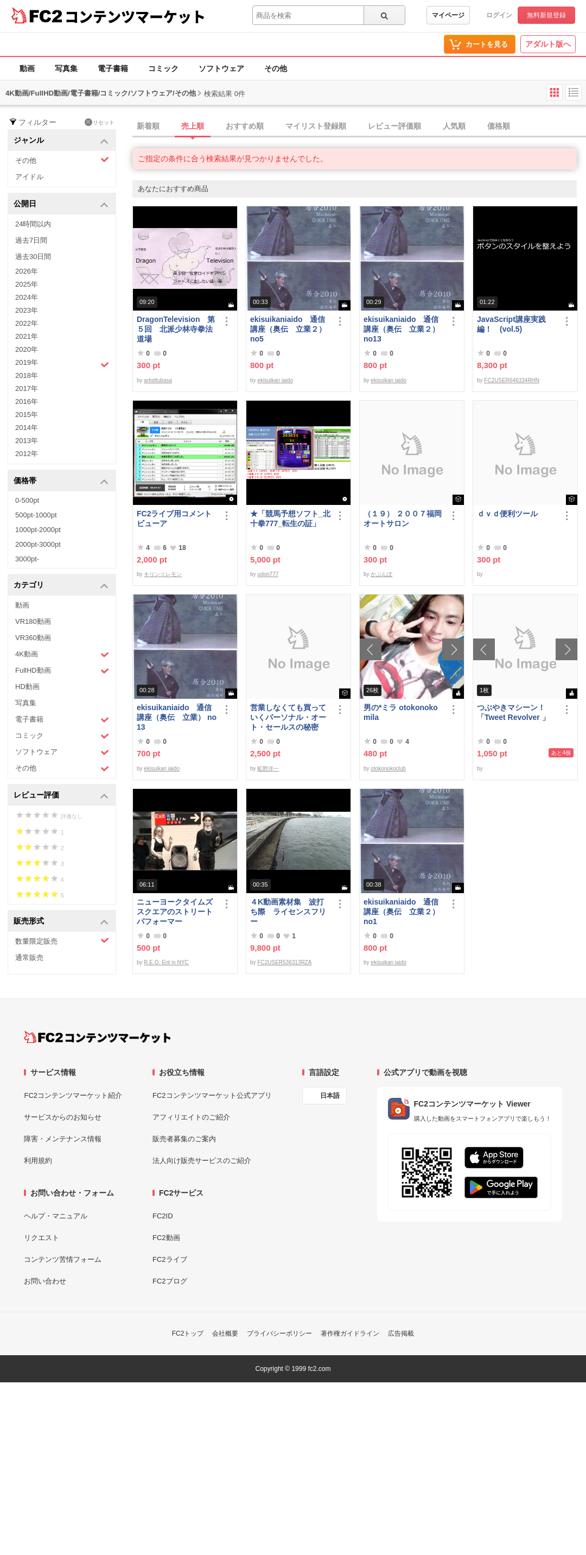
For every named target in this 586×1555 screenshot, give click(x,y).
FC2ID (162, 1216)
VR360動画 (33, 638)
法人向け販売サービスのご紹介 (201, 1160)
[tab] (359, 126)
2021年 (26, 336)
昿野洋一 (268, 769)
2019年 (62, 363)
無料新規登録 (546, 15)
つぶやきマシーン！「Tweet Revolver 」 (513, 712)
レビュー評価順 (394, 126)
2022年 (26, 323)
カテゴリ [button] (61, 585)
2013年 (26, 441)
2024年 (26, 297)
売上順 (192, 126)
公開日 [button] (61, 204)
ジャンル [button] (61, 141)
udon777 (267, 574)
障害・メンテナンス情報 (62, 1139)
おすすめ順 (245, 126)
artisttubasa (158, 380)
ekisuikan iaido (275, 380)
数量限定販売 (62, 940)
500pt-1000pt (36, 515)
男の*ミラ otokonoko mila (401, 712)
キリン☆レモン (163, 574)
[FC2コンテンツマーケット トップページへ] (97, 1037)
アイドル (29, 177)
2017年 (26, 388)
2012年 (26, 454)
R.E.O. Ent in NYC (166, 962)
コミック (163, 68)
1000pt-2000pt (38, 530)
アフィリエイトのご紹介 (191, 1117)
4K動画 (62, 654)
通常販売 (29, 957)
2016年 (26, 401)
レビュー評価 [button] (61, 796)
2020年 (26, 349)
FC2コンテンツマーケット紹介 (73, 1095)
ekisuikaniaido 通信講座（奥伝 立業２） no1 (402, 911)
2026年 (26, 271)
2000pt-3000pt (38, 544)
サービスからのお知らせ (62, 1117)
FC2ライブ (169, 1259)
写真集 (66, 68)
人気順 (454, 126)
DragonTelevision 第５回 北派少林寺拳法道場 (176, 329)
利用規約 (38, 1160)
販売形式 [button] (61, 921)
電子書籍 (113, 68)
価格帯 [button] (61, 481)
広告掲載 (401, 1333)
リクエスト (41, 1238)
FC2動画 (166, 1238)
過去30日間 (33, 256)
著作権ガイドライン (350, 1333)
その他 (275, 68)
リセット (99, 122)
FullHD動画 (62, 670)
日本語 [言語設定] (330, 1095)
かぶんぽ (381, 574)
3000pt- (27, 559)
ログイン (499, 15)
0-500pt (27, 500)
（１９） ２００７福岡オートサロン (403, 518)
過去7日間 (31, 240)
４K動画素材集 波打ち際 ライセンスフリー (288, 911)
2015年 (26, 414)
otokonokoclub (388, 769)
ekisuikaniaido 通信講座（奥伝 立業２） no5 (288, 329)
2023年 (26, 310)
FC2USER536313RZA (284, 962)
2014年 (26, 427)
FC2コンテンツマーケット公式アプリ (212, 1095)
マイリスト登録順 (315, 126)
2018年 (26, 375)
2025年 (26, 284)
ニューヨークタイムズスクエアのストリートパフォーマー (175, 911)
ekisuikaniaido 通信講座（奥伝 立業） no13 (176, 717)
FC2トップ (188, 1333)
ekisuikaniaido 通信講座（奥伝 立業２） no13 (402, 329)
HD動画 (27, 686)
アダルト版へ (548, 44)
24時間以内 (33, 224)
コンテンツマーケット (135, 16)
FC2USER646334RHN (511, 380)
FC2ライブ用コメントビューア (174, 518)
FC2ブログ (169, 1281)
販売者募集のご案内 (184, 1139)
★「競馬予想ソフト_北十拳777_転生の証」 (290, 518)
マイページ (448, 15)
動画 (27, 68)
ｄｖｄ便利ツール (507, 513)
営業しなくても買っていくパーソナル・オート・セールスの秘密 (288, 717)
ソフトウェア (221, 68)
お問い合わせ (45, 1281)
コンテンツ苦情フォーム (62, 1259)
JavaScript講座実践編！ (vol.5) (511, 324)
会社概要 (225, 1333)
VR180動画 (33, 621)
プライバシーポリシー (279, 1333)
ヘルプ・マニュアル (55, 1216)
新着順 (148, 126)
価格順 (498, 126)
